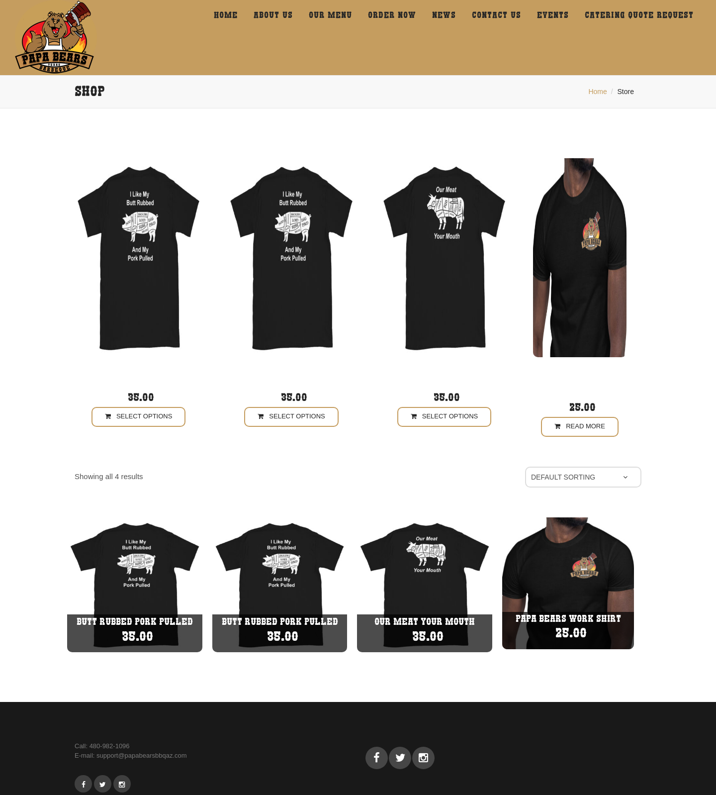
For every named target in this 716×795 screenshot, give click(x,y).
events (553, 15)
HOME (226, 15)
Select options (138, 416)
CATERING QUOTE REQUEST (639, 15)
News (444, 15)
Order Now (392, 15)
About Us (273, 15)
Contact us (496, 15)
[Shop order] (583, 477)
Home (597, 92)
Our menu (330, 15)
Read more (579, 426)
